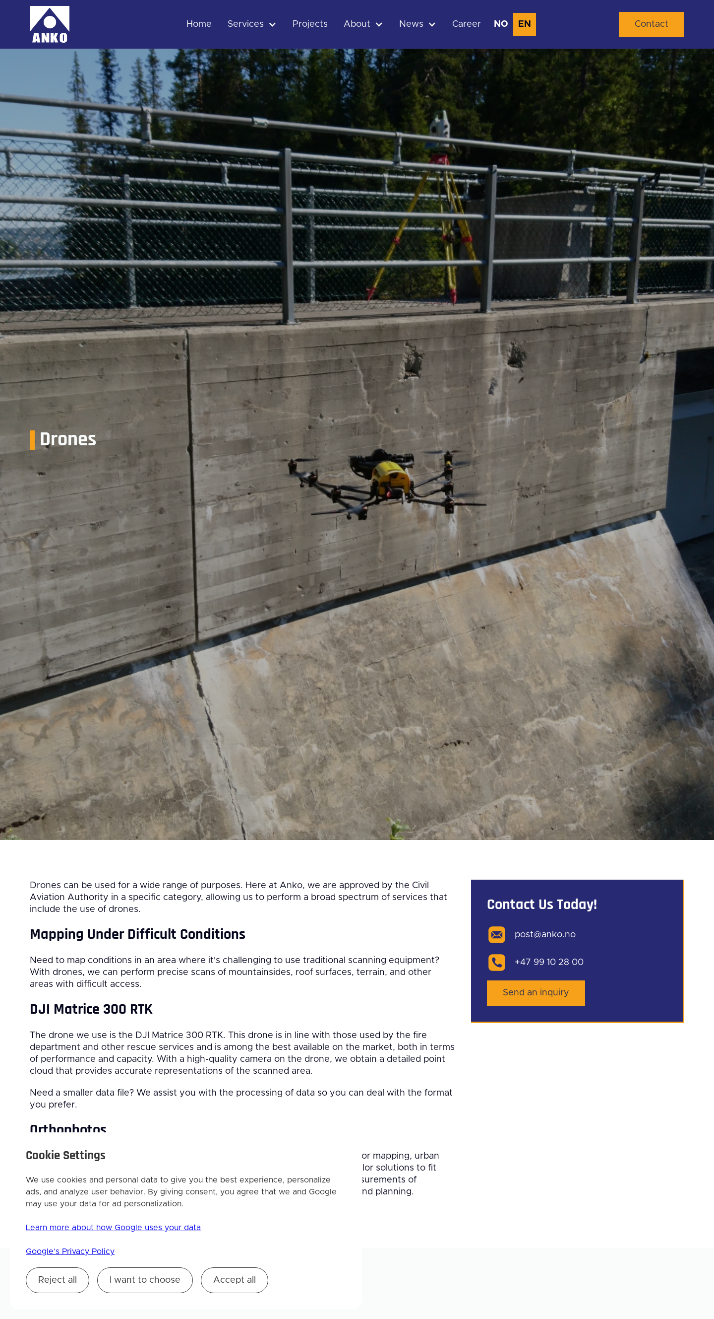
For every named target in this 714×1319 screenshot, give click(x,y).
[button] (252, 24)
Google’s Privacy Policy (70, 1251)
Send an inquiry (536, 992)
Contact (651, 24)
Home (199, 24)
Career (466, 24)
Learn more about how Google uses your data (113, 1228)
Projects (310, 24)
